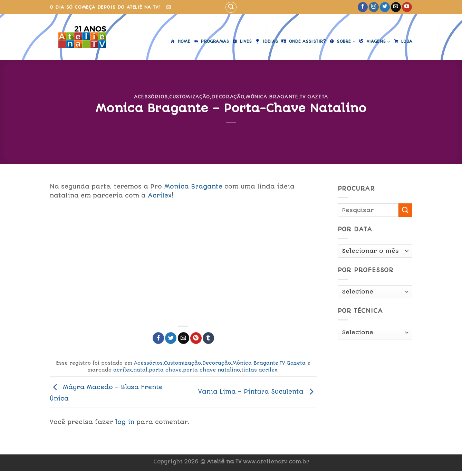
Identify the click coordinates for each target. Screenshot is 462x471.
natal (140, 370)
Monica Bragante (193, 186)
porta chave (165, 370)
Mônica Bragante (272, 96)
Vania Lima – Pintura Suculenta (257, 391)
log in (124, 422)
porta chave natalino (211, 370)
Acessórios (150, 96)
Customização (189, 96)
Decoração (227, 96)
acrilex (122, 370)
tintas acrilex (259, 370)
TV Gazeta (314, 96)
